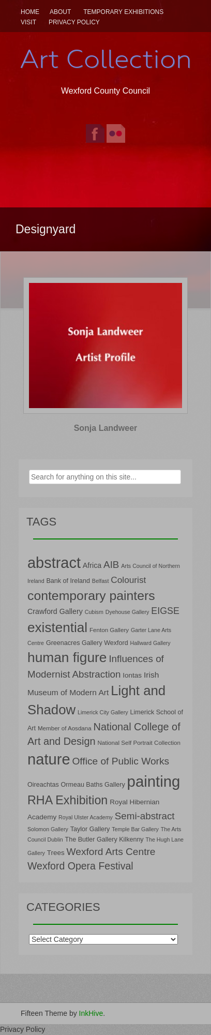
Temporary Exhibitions (123, 12)
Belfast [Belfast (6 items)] (100, 581)
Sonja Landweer (106, 428)
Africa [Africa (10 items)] (92, 565)
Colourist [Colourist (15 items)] (128, 580)
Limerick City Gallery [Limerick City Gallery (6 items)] (103, 712)
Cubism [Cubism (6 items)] (94, 612)
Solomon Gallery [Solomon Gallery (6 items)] (47, 829)
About (60, 12)
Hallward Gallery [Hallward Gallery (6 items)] (150, 643)
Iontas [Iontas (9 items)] (132, 675)
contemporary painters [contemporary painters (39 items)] (91, 596)
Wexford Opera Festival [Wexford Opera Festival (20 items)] (80, 866)
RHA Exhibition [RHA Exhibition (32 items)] (67, 800)
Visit (28, 22)
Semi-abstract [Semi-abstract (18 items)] (145, 816)
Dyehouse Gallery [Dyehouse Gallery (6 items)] (127, 612)
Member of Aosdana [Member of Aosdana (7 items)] (65, 728)
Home (30, 12)
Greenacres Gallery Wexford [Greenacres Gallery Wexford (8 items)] (87, 643)
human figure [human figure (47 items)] (67, 657)
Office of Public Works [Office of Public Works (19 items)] (120, 761)
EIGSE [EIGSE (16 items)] (165, 611)
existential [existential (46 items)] (57, 627)
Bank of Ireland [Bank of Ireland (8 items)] (67, 580)
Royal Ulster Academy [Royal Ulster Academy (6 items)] (85, 817)
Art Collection (105, 59)
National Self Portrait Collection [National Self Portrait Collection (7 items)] (138, 742)
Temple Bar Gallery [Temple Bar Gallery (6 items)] (135, 829)
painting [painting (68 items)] (153, 781)
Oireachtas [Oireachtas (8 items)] (43, 784)
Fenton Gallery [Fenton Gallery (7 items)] (109, 629)
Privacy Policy (74, 22)
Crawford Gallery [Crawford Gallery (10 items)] (55, 611)
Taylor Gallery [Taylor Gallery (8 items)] (90, 829)
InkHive (91, 1013)
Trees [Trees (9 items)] (56, 853)
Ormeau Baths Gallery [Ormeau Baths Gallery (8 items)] (93, 784)
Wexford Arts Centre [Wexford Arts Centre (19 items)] (111, 851)
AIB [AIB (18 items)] (111, 564)
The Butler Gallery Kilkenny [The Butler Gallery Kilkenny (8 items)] (104, 839)
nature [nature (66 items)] (48, 759)
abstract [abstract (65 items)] (54, 562)
